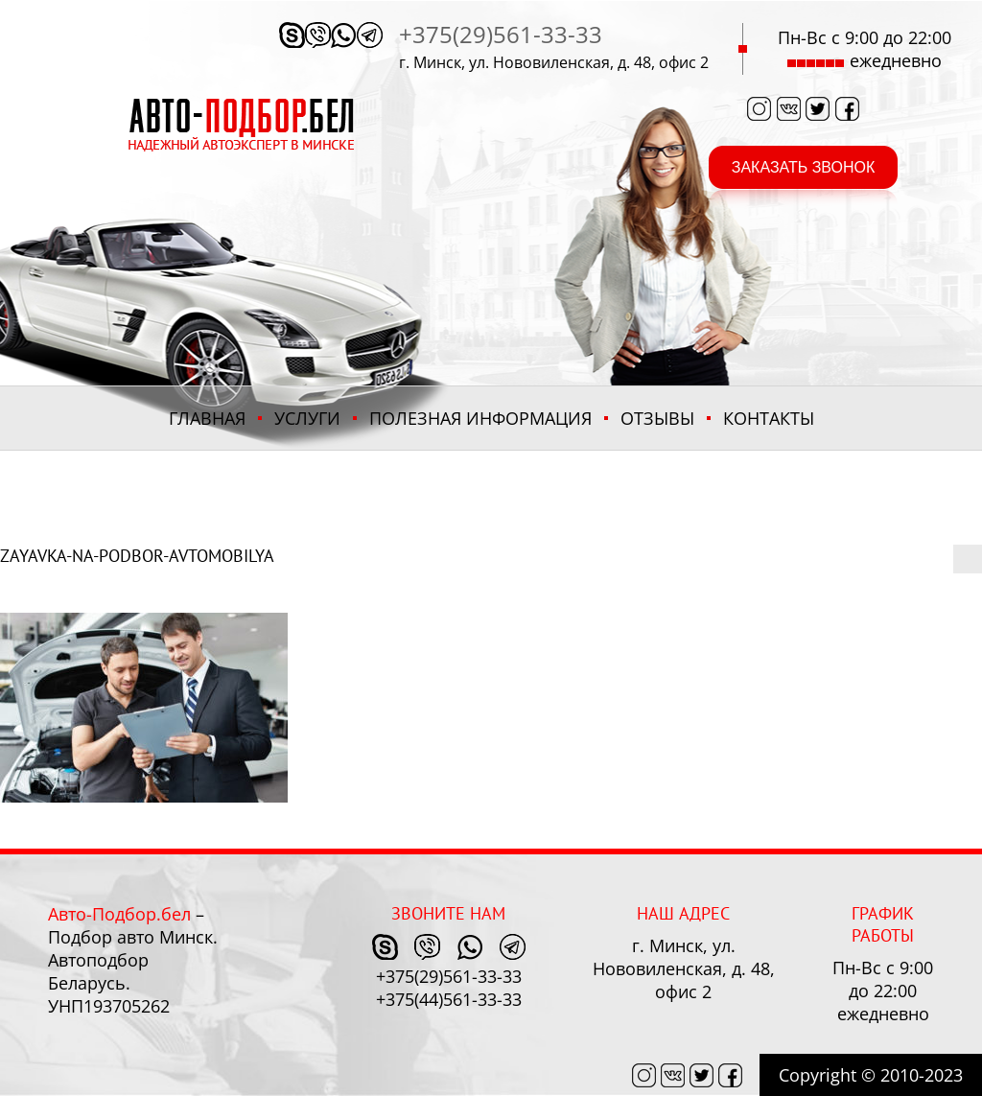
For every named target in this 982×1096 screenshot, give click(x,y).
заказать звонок (804, 167)
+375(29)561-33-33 (500, 34)
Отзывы (657, 418)
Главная (207, 418)
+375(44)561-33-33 (449, 999)
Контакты (768, 418)
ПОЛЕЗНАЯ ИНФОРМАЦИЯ (480, 418)
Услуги (307, 418)
